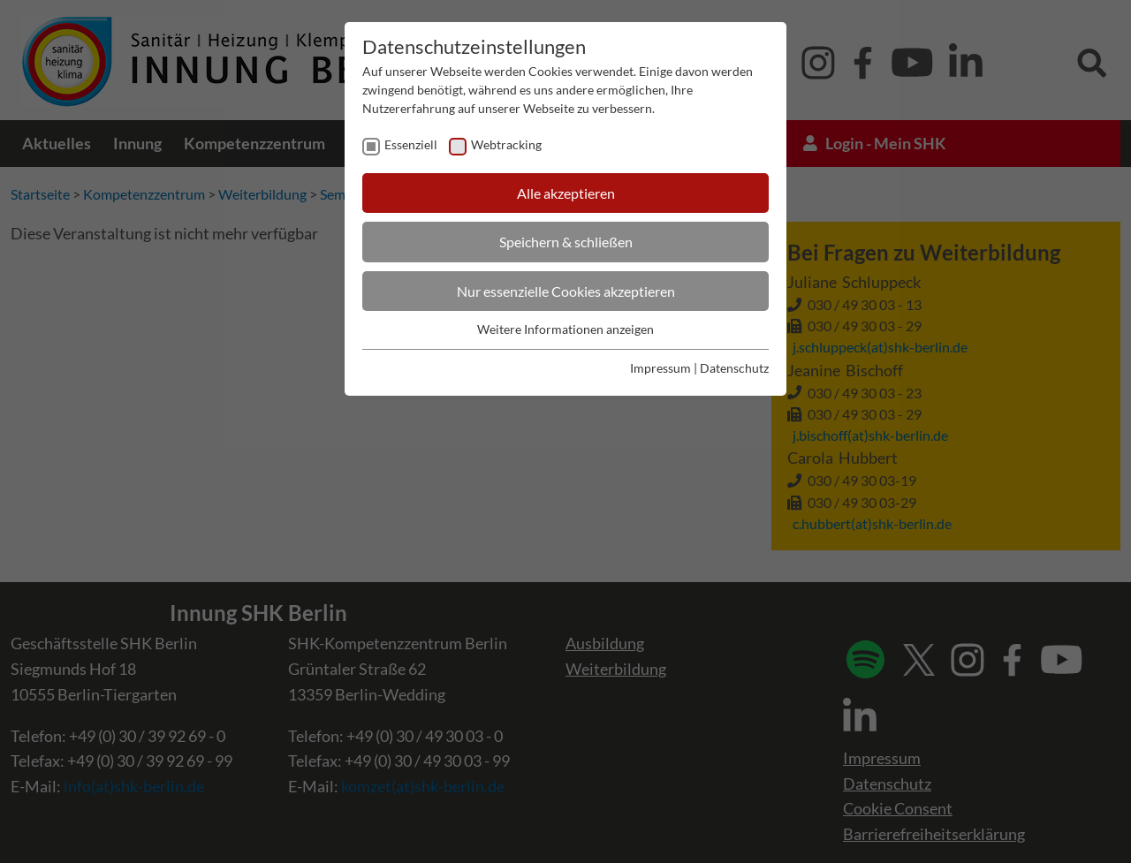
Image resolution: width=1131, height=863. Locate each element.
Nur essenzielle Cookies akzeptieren (566, 291)
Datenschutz (734, 367)
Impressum (660, 367)
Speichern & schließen (566, 241)
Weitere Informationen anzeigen (565, 329)
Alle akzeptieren (566, 193)
